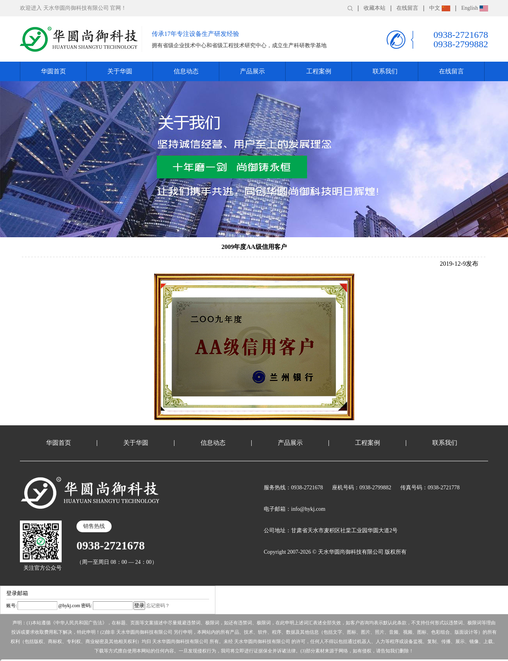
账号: (11, 605)
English (474, 8)
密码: (86, 605)
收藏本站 (374, 8)
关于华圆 (119, 71)
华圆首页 (53, 71)
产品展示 (252, 71)
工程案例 (318, 71)
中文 (439, 8)
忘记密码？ (158, 605)
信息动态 (186, 71)
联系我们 (385, 71)
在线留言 (407, 8)
